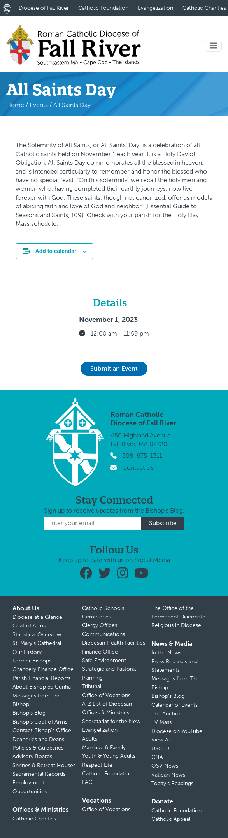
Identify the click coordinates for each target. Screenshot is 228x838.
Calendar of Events (174, 705)
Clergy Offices (99, 625)
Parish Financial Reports (41, 678)
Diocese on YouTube (176, 731)
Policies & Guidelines (37, 748)
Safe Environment (104, 660)
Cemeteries (96, 616)
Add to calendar (56, 251)
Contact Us (138, 467)
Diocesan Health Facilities (113, 642)
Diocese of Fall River (44, 8)
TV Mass (161, 722)
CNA (157, 757)
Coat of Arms (29, 625)
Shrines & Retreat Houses (43, 765)
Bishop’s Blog (29, 713)
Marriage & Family (104, 747)
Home (15, 105)
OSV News (164, 765)
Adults (89, 739)
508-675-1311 (142, 455)
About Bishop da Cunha (41, 686)
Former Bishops (31, 660)
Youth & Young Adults (108, 756)
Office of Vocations (106, 695)
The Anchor (166, 713)
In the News (166, 652)
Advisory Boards (32, 756)
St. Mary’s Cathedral (36, 643)
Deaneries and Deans (38, 739)
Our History (27, 652)
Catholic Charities (34, 818)
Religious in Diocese (176, 625)
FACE (88, 782)
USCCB (160, 748)
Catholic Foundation (103, 8)
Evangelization (155, 8)
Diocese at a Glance (37, 617)
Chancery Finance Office (43, 669)
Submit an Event (114, 368)
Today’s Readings (172, 783)
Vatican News (168, 774)
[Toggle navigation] (213, 46)
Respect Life (97, 765)
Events (39, 105)
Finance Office (100, 651)
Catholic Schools (103, 608)
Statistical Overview (36, 634)
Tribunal (91, 686)
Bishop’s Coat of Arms (39, 722)
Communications (103, 634)
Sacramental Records (38, 774)
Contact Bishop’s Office (41, 730)
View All (161, 739)
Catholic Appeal (170, 819)
